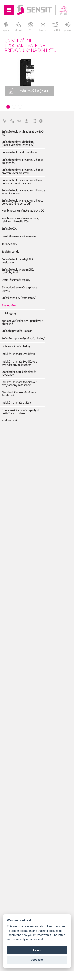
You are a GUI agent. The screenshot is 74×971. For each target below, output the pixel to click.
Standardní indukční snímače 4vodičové (19, 394)
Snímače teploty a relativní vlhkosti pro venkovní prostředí (22, 171)
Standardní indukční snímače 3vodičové (19, 373)
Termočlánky (9, 243)
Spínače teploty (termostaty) (19, 297)
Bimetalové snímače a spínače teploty (19, 289)
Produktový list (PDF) (28, 91)
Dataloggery (9, 313)
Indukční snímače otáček (16, 402)
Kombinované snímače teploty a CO (23, 210)
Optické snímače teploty (16, 279)
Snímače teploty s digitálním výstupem (18, 261)
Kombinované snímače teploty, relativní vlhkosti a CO (20, 220)
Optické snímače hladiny (16, 346)
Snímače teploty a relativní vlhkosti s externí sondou (23, 192)
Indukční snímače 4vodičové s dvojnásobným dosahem (19, 383)
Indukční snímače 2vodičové (18, 353)
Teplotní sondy (10, 251)
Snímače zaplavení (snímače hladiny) (23, 338)
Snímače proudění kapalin (17, 330)
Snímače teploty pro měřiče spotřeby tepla (18, 271)
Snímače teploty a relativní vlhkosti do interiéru (22, 161)
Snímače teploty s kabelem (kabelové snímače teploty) (18, 143)
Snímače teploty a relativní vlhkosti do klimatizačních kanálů (22, 182)
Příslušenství (9, 420)
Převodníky (9, 305)
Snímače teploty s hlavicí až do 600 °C (23, 133)
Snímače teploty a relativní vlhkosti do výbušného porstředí (22, 202)
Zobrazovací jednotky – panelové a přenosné (22, 322)
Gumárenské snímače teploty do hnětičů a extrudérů (21, 412)
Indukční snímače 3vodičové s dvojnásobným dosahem (19, 363)
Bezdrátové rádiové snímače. (19, 236)
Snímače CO (9, 228)
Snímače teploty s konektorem (20, 152)
